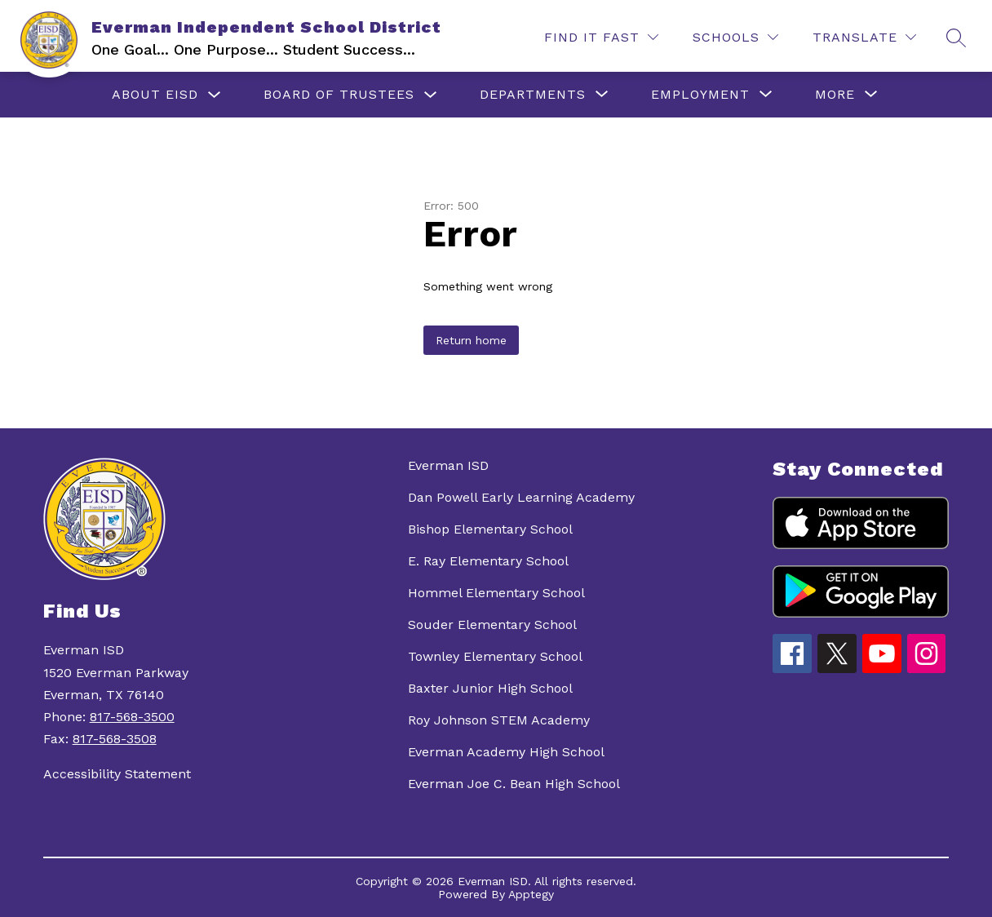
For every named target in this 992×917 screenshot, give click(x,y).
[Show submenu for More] (835, 94)
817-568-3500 (132, 716)
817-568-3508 (115, 738)
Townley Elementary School (495, 656)
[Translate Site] (864, 37)
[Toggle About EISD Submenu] (214, 95)
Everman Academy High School (506, 752)
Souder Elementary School (492, 624)
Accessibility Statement (117, 774)
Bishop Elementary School (490, 529)
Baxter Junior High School (490, 688)
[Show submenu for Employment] (700, 94)
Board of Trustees (339, 94)
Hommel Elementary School (496, 592)
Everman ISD (448, 465)
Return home (471, 340)
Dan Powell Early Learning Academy (521, 497)
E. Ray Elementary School (488, 561)
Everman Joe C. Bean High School (514, 783)
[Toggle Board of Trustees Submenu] (431, 95)
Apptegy (531, 894)
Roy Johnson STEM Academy (499, 720)
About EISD (155, 94)
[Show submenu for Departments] (533, 94)
